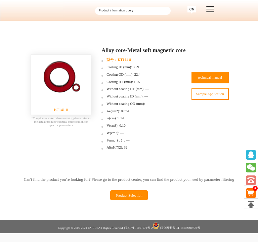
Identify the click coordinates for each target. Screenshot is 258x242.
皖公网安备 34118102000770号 (176, 226)
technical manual (210, 77)
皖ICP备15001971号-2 (138, 228)
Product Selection (129, 195)
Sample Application (210, 94)
